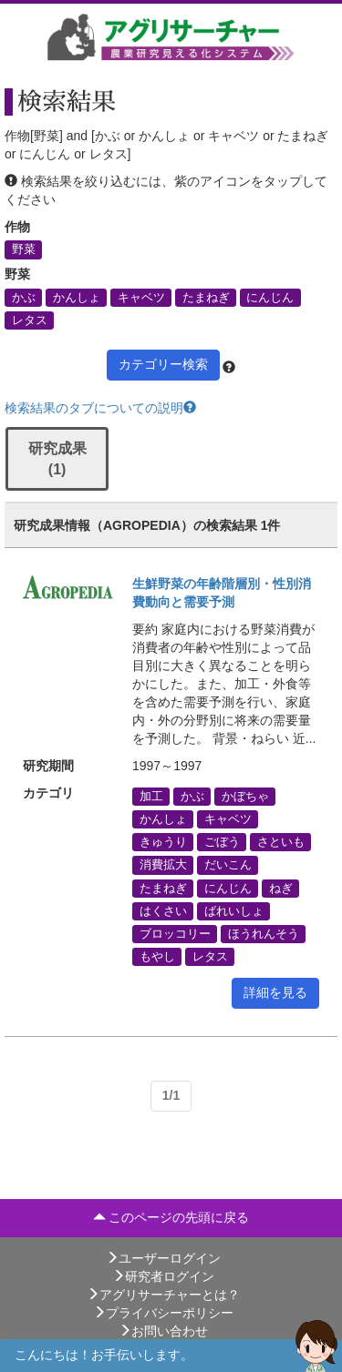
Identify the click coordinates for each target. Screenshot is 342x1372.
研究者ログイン (163, 1276)
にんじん (270, 296)
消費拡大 (163, 865)
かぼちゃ (245, 795)
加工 (151, 795)
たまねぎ (206, 296)
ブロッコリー (175, 933)
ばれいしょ (234, 910)
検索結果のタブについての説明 (100, 408)
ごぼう (222, 842)
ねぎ (281, 887)
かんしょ (76, 296)
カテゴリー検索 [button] (163, 364)
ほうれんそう (263, 933)
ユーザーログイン (163, 1258)
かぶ (24, 296)
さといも (281, 842)
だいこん (228, 865)
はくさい (163, 910)
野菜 (24, 249)
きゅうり (163, 842)
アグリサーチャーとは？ (163, 1294)
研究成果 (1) (57, 459)
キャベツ (141, 296)
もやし (157, 956)
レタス (29, 319)
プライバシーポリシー (163, 1313)
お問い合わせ (163, 1331)
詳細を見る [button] (275, 992)
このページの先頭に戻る (171, 1217)
